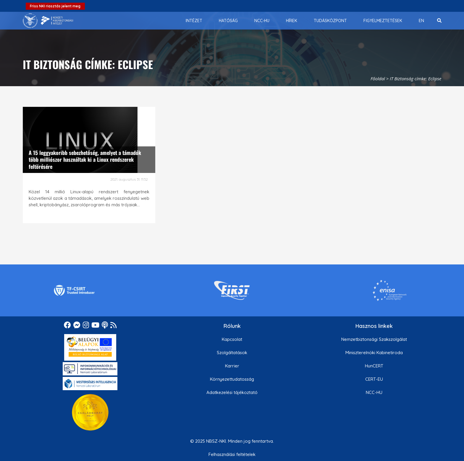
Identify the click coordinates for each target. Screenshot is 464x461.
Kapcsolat (232, 339)
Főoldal (378, 78)
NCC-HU (374, 392)
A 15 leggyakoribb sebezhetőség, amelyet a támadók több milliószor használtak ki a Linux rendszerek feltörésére (85, 159)
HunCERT (374, 366)
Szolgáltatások (232, 352)
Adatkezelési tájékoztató (232, 392)
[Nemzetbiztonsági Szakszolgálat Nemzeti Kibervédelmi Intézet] (48, 21)
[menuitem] (194, 20)
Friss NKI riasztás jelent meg (55, 6)
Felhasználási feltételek (232, 454)
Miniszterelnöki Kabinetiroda (374, 352)
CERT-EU (374, 379)
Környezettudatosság (232, 379)
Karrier (232, 366)
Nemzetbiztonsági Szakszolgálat (374, 339)
